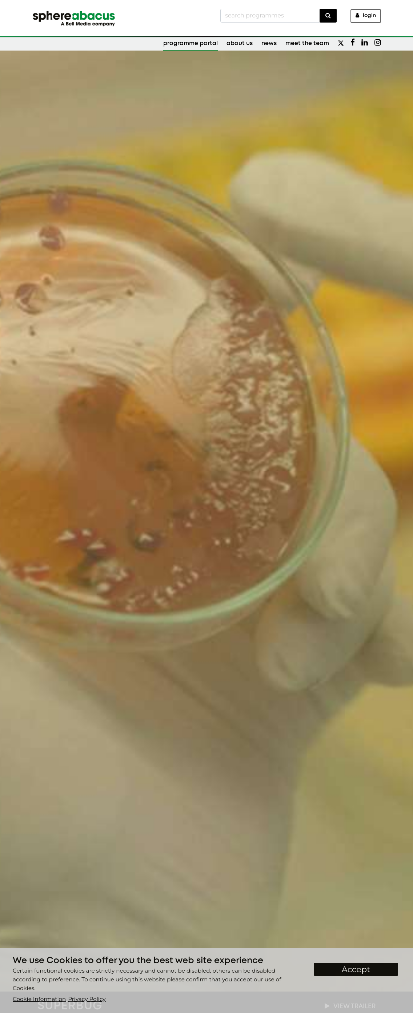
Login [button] (366, 15)
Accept (356, 969)
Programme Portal (190, 43)
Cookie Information (39, 999)
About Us (239, 43)
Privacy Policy (86, 999)
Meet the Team (307, 43)
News (269, 43)
